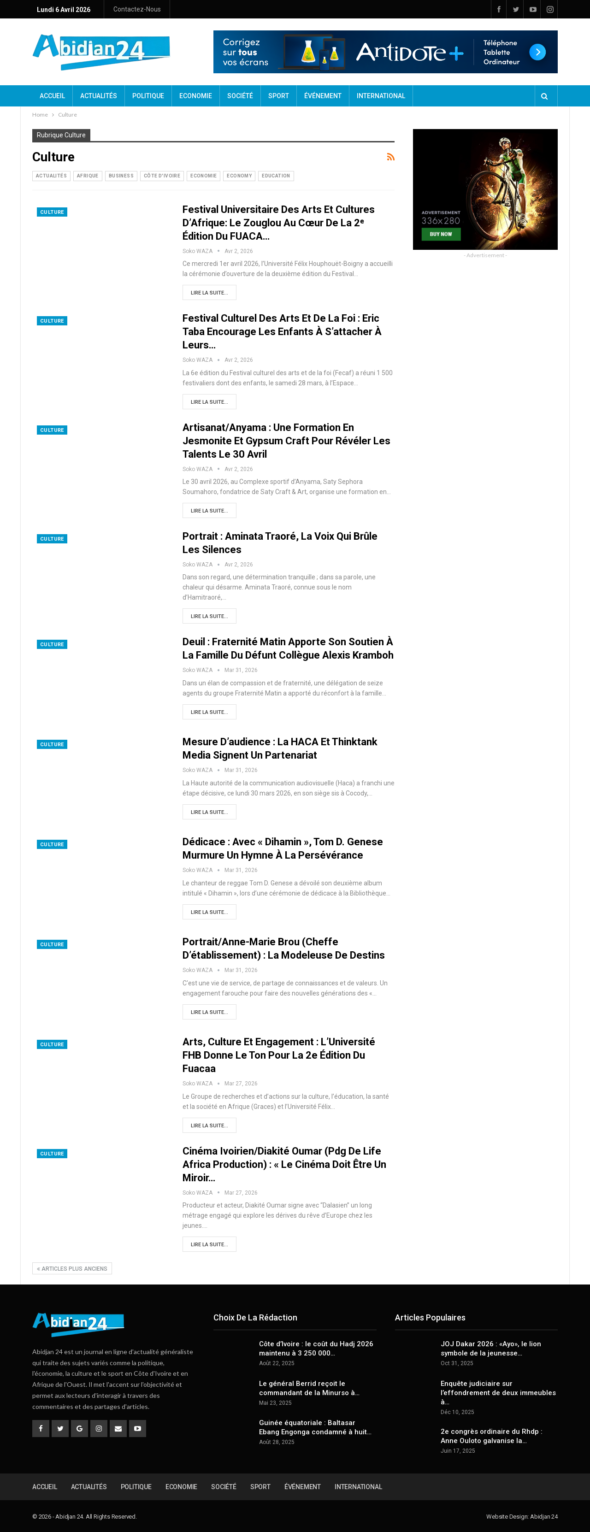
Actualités (98, 96)
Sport (278, 96)
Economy (239, 175)
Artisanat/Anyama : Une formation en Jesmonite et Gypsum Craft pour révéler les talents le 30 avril (286, 441)
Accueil (52, 96)
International (381, 96)
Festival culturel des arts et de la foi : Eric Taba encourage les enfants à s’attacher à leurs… (282, 331)
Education (276, 175)
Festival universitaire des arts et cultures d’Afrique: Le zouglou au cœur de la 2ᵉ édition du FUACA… (279, 223)
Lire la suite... (209, 293)
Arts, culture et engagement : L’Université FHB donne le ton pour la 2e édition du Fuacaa (279, 1055)
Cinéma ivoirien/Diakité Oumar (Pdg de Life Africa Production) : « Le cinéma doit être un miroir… (284, 1164)
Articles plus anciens (72, 1269)
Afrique (88, 175)
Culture (52, 212)
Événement (323, 96)
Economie (195, 96)
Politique (148, 96)
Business (121, 175)
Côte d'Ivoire (162, 175)
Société (240, 96)
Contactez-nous (137, 9)
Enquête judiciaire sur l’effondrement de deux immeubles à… (498, 1392)
